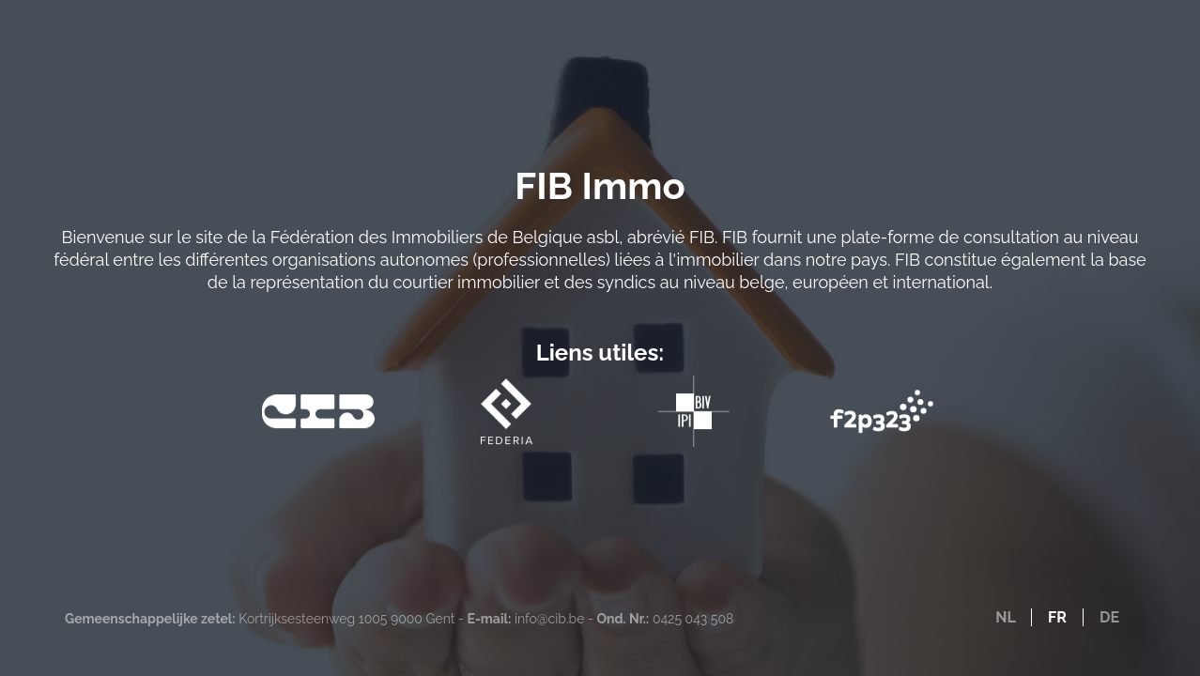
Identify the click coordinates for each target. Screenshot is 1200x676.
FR (1057, 617)
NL (1005, 617)
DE (1109, 617)
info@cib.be (549, 618)
